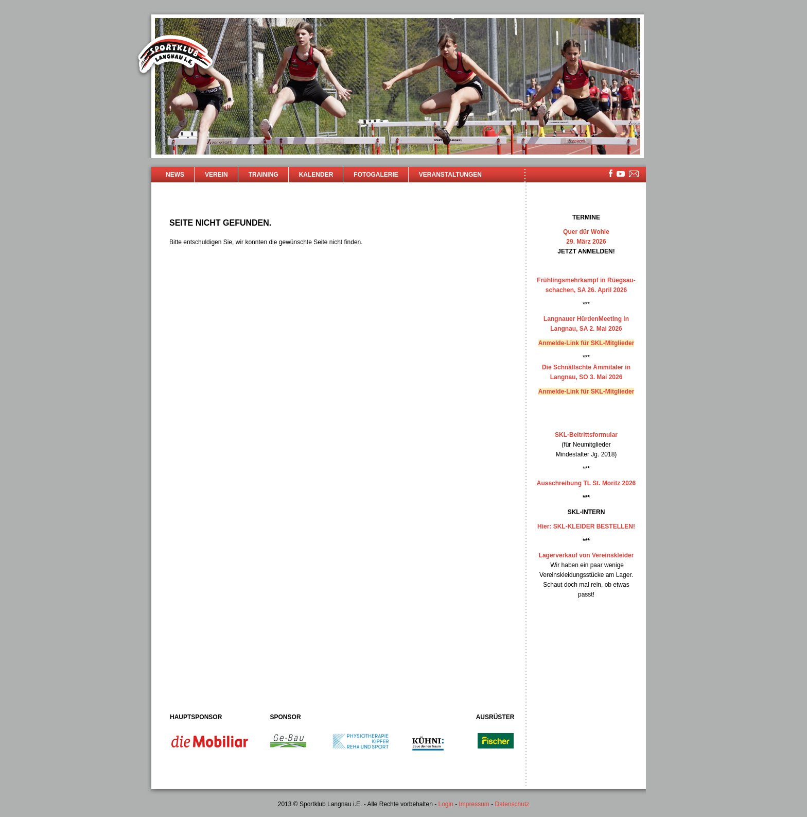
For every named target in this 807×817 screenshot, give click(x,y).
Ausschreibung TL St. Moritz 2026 (586, 483)
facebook (610, 173)
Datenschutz (512, 804)
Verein (216, 174)
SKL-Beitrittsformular (586, 434)
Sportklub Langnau (175, 55)
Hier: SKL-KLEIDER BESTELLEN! (586, 526)
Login (445, 804)
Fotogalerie (376, 174)
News (175, 174)
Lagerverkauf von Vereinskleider (586, 555)
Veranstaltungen (450, 174)
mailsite (634, 174)
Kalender (316, 174)
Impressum (474, 804)
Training (263, 174)
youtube (621, 174)
